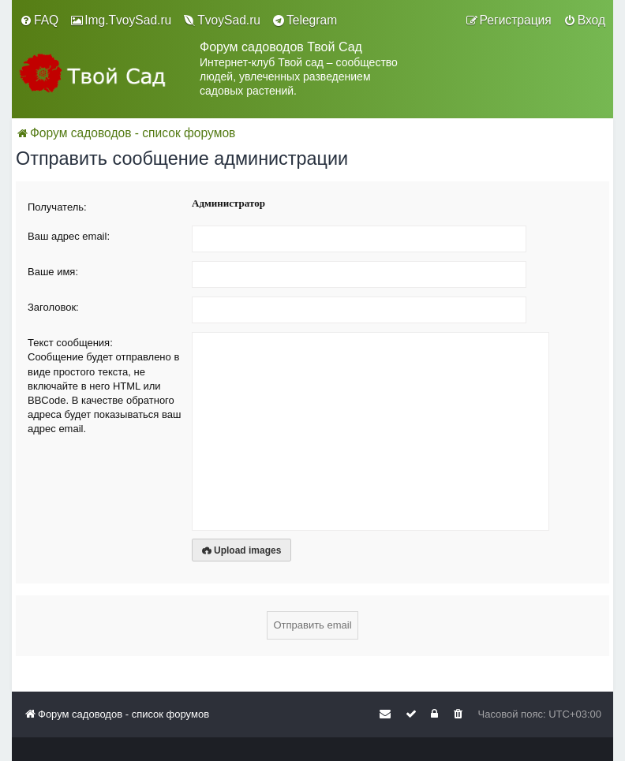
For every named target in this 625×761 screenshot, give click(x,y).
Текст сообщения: (70, 343)
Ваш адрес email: (69, 236)
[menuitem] (39, 20)
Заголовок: (53, 307)
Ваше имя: (53, 272)
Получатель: (57, 207)
